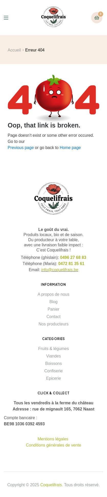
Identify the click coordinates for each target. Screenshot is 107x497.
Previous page (21, 147)
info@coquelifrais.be (59, 270)
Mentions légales (53, 439)
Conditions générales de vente (53, 445)
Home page (70, 147)
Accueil (14, 50)
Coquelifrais (51, 485)
